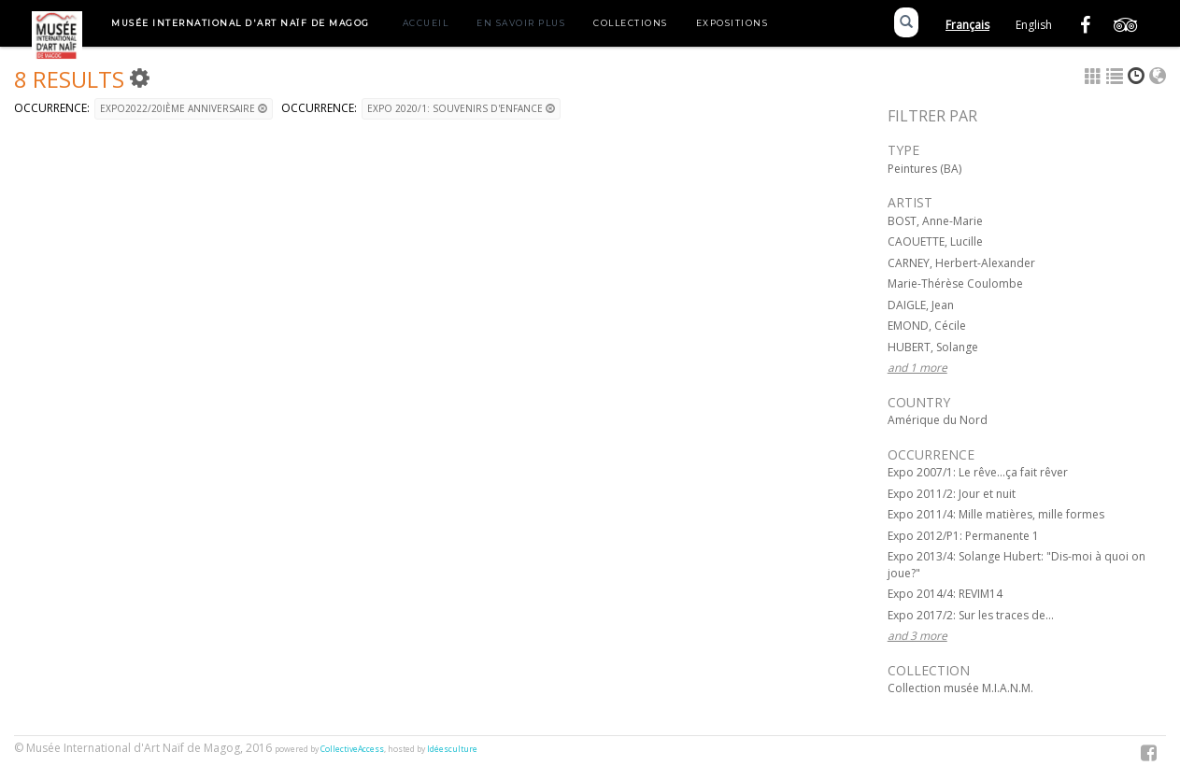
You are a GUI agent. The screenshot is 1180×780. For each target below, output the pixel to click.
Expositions (732, 23)
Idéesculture (452, 749)
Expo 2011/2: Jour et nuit (952, 494)
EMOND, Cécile (927, 325)
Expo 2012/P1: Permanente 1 (963, 536)
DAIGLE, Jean (921, 305)
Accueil (426, 23)
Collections (630, 23)
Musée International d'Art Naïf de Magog (240, 23)
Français (967, 25)
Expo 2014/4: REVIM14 (945, 594)
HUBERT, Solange (933, 347)
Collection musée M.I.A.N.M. (960, 688)
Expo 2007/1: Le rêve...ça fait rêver (978, 472)
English (1034, 25)
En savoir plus (520, 23)
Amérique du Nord (938, 420)
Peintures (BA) (924, 169)
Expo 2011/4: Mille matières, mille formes (996, 514)
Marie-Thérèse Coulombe (955, 283)
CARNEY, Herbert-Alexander (961, 263)
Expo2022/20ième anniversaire (183, 108)
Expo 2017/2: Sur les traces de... (971, 615)
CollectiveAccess (352, 749)
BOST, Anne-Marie (935, 221)
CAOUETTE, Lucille (935, 241)
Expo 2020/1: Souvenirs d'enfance (461, 108)
